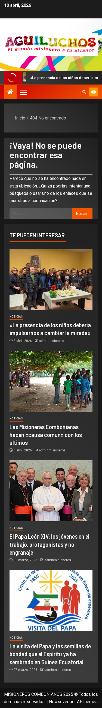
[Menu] (23, 92)
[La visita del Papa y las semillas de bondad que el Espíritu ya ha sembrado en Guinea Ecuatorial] (51, 600)
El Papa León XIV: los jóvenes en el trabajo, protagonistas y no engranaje (49, 544)
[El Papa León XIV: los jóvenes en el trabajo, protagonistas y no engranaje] (51, 490)
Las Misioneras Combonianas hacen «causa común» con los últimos (46, 434)
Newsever (59, 701)
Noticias (16, 316)
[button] (23, 92)
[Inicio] (10, 92)
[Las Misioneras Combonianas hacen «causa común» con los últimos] (51, 381)
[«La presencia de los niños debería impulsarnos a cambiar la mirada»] (51, 279)
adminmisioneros (52, 341)
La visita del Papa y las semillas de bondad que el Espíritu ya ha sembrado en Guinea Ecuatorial (50, 653)
